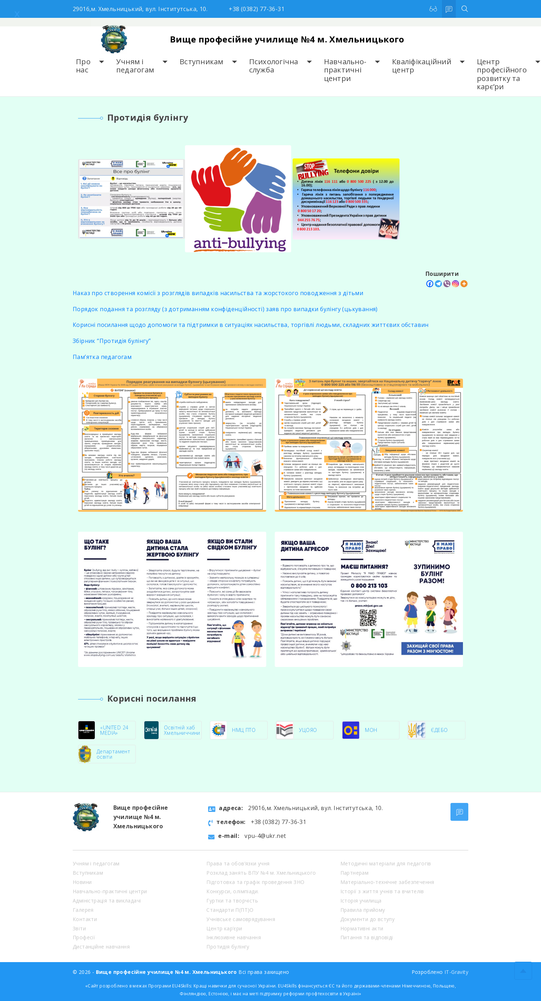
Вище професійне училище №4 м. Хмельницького (287, 39)
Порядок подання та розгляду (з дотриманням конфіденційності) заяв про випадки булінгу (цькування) (225, 309)
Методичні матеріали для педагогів (385, 863)
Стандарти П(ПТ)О (229, 909)
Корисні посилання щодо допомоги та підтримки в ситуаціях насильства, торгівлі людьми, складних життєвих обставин (251, 325)
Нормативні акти (361, 928)
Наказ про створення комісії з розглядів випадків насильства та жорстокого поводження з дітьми (218, 293)
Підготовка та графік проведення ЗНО (255, 882)
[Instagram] (455, 283)
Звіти (79, 928)
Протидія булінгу (227, 946)
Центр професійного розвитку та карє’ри (502, 74)
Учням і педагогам (135, 65)
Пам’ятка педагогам (102, 357)
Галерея (83, 909)
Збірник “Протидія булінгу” (112, 341)
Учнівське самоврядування (240, 919)
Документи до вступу (367, 919)
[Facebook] (429, 283)
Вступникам (201, 61)
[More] (464, 283)
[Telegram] (438, 283)
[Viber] (446, 283)
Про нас (83, 65)
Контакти (85, 919)
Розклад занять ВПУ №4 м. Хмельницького (261, 872)
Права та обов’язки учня (237, 863)
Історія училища (361, 900)
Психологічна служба (273, 65)
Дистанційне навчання (101, 946)
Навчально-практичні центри (345, 69)
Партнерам (354, 872)
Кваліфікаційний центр (421, 65)
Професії (84, 937)
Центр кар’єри (224, 928)
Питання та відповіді (366, 937)
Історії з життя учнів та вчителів (382, 891)
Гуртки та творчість (232, 900)
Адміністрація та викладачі (107, 900)
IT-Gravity (456, 972)
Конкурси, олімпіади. (232, 891)
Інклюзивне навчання (233, 937)
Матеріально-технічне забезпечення (387, 882)
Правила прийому (362, 909)
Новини (82, 882)
